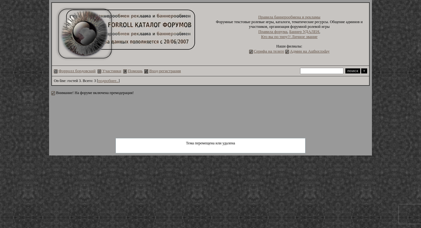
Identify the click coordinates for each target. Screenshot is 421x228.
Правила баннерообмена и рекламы (289, 17)
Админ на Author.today (310, 51)
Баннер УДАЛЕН (304, 31)
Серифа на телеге (269, 51)
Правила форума (272, 31)
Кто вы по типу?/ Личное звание (289, 36)
